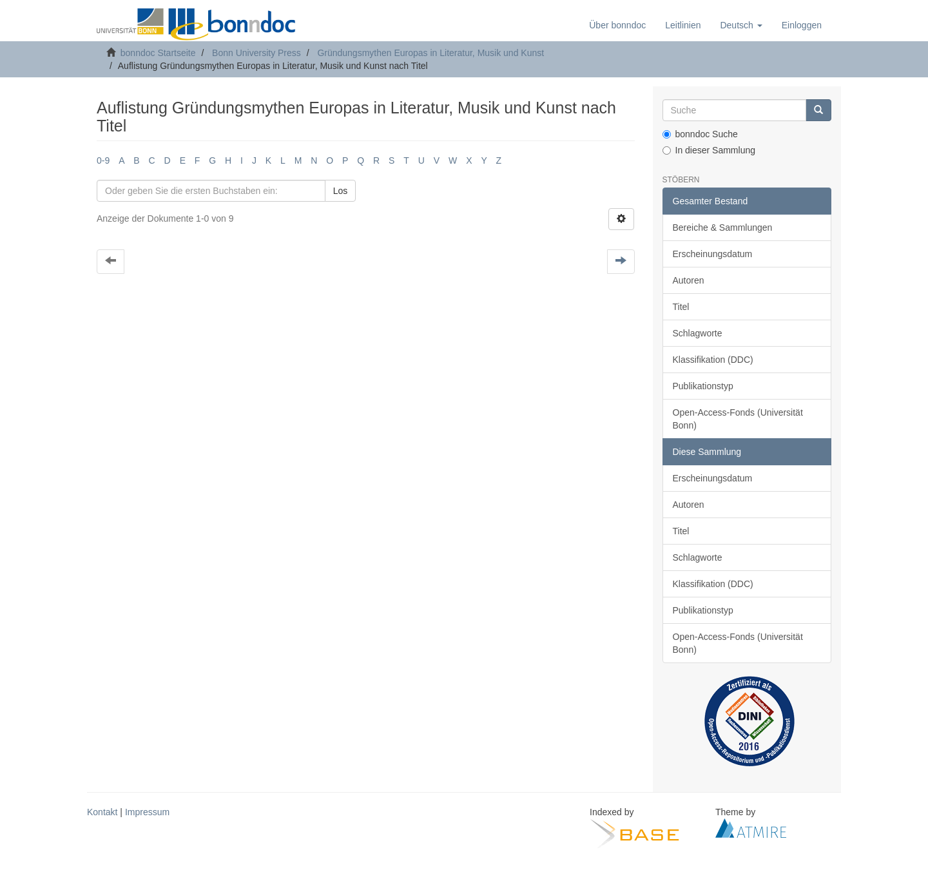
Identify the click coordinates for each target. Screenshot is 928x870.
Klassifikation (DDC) (713, 359)
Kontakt (102, 812)
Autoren (688, 280)
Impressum (147, 812)
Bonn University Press (256, 53)
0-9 (103, 160)
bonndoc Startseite (158, 53)
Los (340, 191)
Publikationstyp (703, 386)
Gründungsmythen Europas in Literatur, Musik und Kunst (430, 53)
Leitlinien (683, 25)
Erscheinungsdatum (713, 254)
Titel (681, 307)
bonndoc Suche (700, 134)
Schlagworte (697, 333)
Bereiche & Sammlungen (723, 227)
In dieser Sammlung (709, 150)
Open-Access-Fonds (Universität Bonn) (738, 418)
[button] (740, 25)
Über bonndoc (617, 25)
